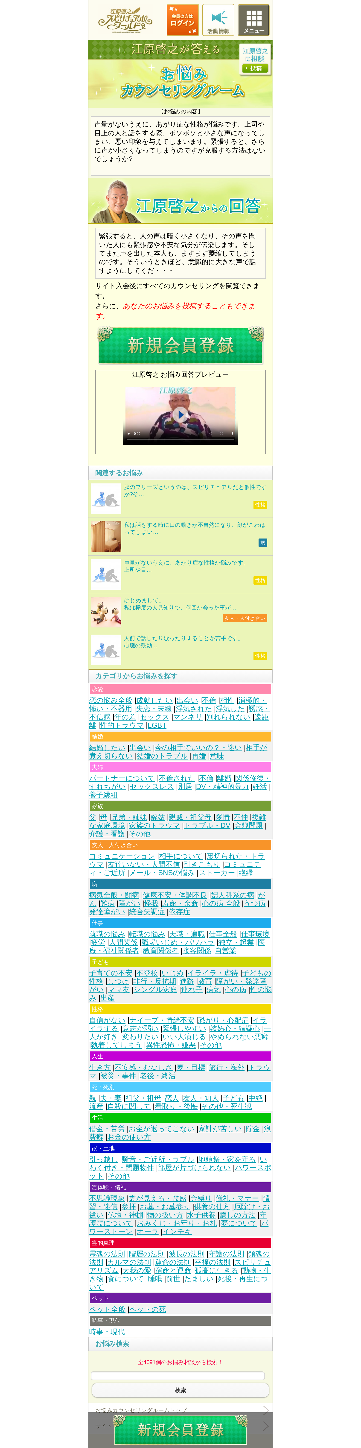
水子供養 (201, 1215)
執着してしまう (116, 1045)
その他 (140, 834)
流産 (96, 1106)
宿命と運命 (173, 1270)
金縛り (201, 1198)
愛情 (222, 817)
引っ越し (103, 1159)
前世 (173, 1279)
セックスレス (152, 787)
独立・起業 (236, 942)
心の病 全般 (221, 903)
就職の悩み (107, 934)
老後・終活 (158, 1076)
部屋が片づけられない (194, 1168)
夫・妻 (111, 1098)
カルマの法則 (129, 1262)
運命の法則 (173, 1262)
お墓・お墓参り (165, 1207)
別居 (185, 787)
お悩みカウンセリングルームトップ (141, 1410)
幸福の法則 (212, 1262)
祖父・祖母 (143, 1098)
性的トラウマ (122, 725)
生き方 (100, 1067)
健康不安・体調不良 (175, 895)
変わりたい (140, 1037)
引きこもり (202, 864)
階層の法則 (147, 1254)
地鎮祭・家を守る (227, 1159)
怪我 (151, 903)
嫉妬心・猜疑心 (235, 1028)
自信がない (107, 1020)
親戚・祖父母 (190, 817)
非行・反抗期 (154, 981)
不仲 (241, 817)
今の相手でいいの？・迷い (198, 748)
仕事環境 (255, 934)
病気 (214, 990)
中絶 (255, 1098)
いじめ (173, 973)
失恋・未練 (154, 709)
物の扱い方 (165, 1215)
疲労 (98, 942)
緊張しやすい (184, 1028)
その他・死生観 (226, 1106)
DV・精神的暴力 (222, 787)
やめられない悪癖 (239, 1037)
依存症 (179, 912)
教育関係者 (161, 951)
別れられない (228, 717)
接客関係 (197, 951)
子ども (234, 1098)
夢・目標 (191, 1067)
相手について (181, 856)
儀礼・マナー (237, 1198)
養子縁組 (103, 795)
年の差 (125, 717)
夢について (239, 1223)
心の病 (235, 990)
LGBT (157, 725)
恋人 (172, 1098)
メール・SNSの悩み (162, 873)
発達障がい (107, 912)
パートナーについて (122, 778)
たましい (199, 1279)
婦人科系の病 (232, 895)
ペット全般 (107, 1309)
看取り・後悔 (176, 1106)
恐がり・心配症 (223, 1020)
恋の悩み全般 (110, 700)
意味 (217, 756)
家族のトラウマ (154, 825)
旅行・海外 (227, 1067)
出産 (107, 998)
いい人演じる (184, 1037)
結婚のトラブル (162, 756)
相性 (227, 700)
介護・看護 (107, 834)
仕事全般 (223, 934)
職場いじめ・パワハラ (178, 942)
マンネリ (188, 717)
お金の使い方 (129, 1137)
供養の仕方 (212, 1207)
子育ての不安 (110, 973)
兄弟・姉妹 (129, 817)
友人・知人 (201, 1098)
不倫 (209, 700)
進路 (187, 981)
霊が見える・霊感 (157, 1198)
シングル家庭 (155, 990)
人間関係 (123, 942)
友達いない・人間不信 (144, 864)
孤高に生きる (216, 1270)
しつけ (118, 981)
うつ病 (254, 903)
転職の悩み (147, 934)
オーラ (148, 1231)
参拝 (129, 1207)
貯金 (253, 1129)
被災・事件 (118, 1076)
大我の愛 (136, 1270)
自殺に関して (129, 1106)
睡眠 (155, 1279)
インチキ (177, 1231)
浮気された (194, 709)
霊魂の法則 (107, 1254)
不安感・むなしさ (144, 1067)
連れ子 (192, 990)
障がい (129, 903)
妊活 (260, 787)
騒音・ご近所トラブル (158, 1159)
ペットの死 (147, 1309)
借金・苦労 (107, 1129)
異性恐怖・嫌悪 (171, 1045)
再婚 (199, 756)
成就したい (154, 700)
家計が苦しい (220, 1129)
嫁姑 (158, 817)
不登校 (147, 973)
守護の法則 (226, 1254)
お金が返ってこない (162, 1129)
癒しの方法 (237, 1215)
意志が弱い (140, 1028)
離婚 (224, 778)
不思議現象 (107, 1198)
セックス (154, 717)
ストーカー (217, 873)
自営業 (225, 951)
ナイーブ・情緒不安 (161, 1020)
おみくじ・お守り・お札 (177, 1223)
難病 (107, 903)
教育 (205, 981)
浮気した (230, 709)
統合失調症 (147, 912)
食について (126, 1279)
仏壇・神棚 (125, 1215)
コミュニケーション (122, 856)
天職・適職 (187, 934)
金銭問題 (248, 825)
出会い (187, 700)
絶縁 (246, 873)
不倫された (177, 778)
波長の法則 (187, 1254)
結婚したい (107, 748)
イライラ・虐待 (212, 973)
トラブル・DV (207, 825)
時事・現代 (107, 1332)
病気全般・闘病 (114, 895)
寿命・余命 (180, 903)
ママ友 (119, 990)
